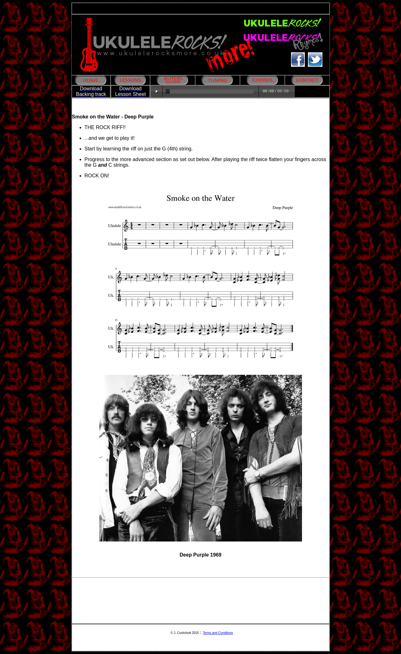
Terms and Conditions (218, 633)
